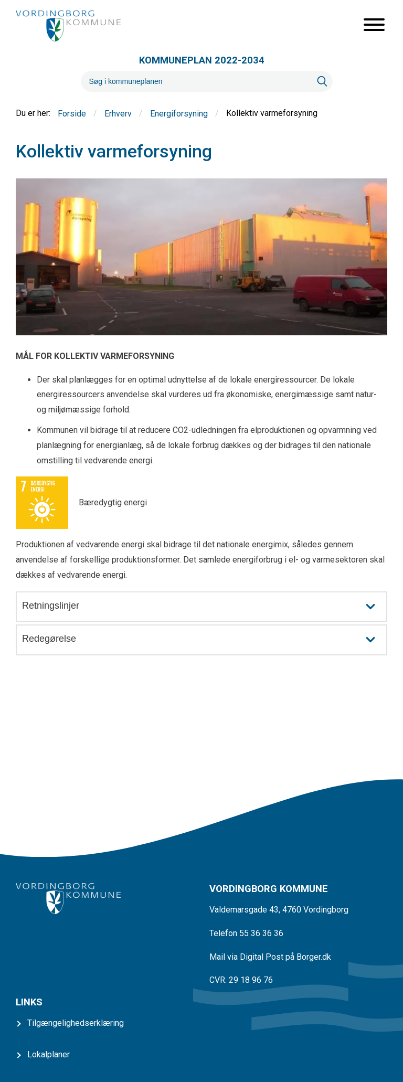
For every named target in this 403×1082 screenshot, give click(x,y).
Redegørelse (204, 639)
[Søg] (196, 81)
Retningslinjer (204, 606)
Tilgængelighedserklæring (75, 1023)
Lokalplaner (48, 1054)
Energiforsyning (179, 114)
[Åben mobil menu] (374, 25)
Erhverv (118, 114)
